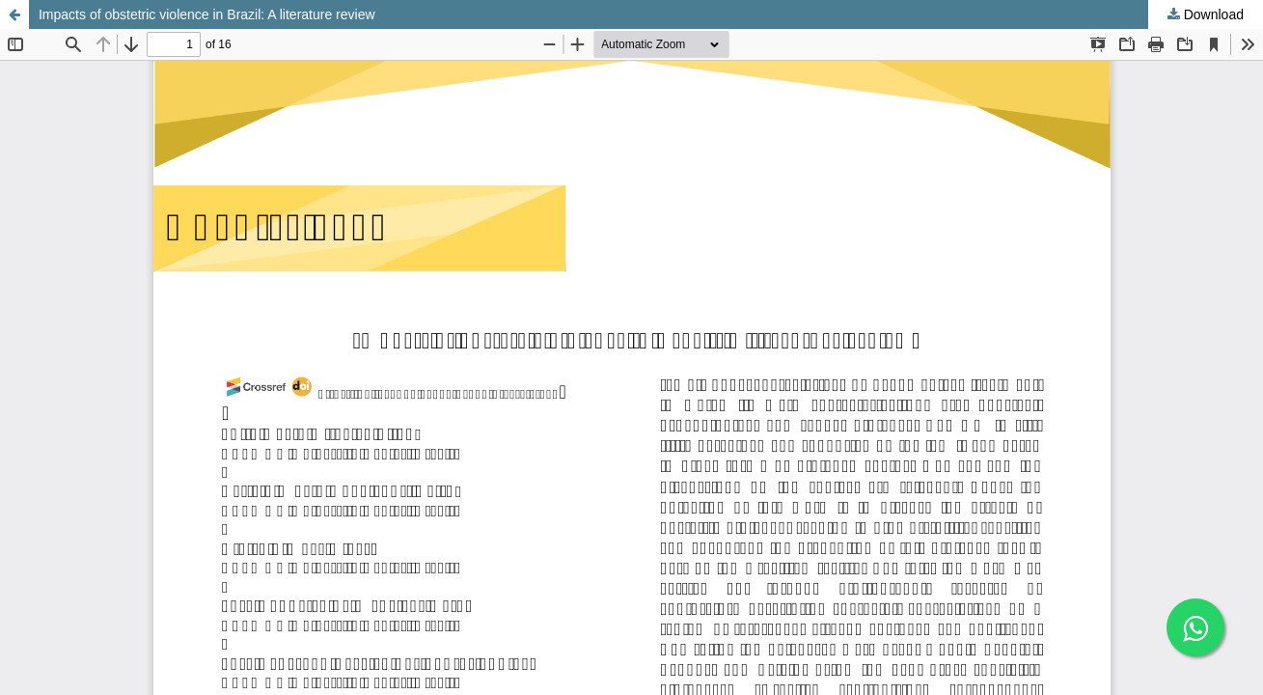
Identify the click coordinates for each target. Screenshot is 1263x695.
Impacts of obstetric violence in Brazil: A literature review (207, 14)
